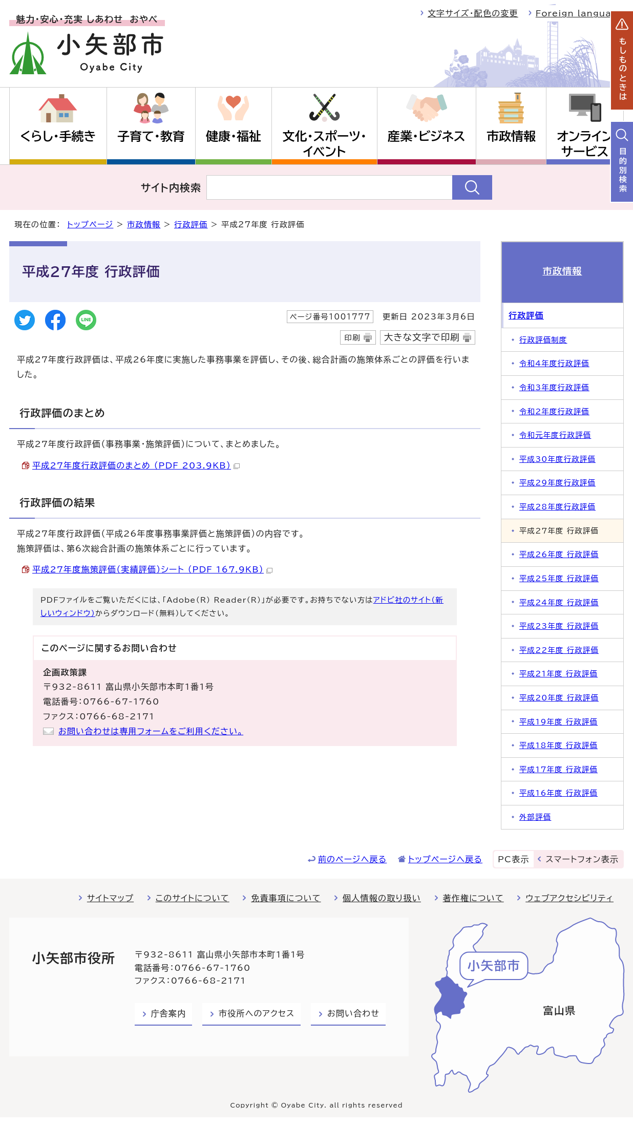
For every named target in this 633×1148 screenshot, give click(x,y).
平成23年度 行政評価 (559, 626)
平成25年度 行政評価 (559, 578)
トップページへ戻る (445, 859)
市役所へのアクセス (256, 1013)
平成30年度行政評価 (557, 459)
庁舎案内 (168, 1013)
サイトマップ (110, 898)
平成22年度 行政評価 (559, 650)
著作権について (473, 898)
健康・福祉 (233, 136)
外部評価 (535, 817)
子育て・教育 (151, 136)
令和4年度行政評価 (554, 363)
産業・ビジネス (426, 136)
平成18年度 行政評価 (558, 745)
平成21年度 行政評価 (558, 673)
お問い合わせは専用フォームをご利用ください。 (150, 731)
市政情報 (511, 136)
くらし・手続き (58, 136)
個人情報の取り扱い (382, 898)
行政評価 (191, 224)
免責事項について (286, 898)
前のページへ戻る (352, 859)
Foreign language (580, 13)
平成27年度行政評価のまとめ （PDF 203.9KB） (136, 465)
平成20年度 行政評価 (559, 697)
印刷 (352, 338)
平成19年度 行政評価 (558, 722)
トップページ (90, 224)
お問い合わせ (353, 1013)
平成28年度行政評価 (557, 507)
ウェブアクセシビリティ (569, 898)
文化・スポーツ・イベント (325, 144)
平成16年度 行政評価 (558, 793)
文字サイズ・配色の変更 (473, 13)
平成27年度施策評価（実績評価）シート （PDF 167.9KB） (152, 569)
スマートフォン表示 (582, 859)
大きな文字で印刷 (422, 337)
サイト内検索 (171, 187)
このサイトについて (192, 898)
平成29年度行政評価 (557, 482)
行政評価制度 (543, 340)
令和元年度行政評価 (555, 435)
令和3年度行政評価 (554, 387)
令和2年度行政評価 (554, 411)
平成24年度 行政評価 (559, 602)
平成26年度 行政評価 (559, 554)
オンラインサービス (585, 144)
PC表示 (513, 859)
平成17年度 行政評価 (558, 769)
